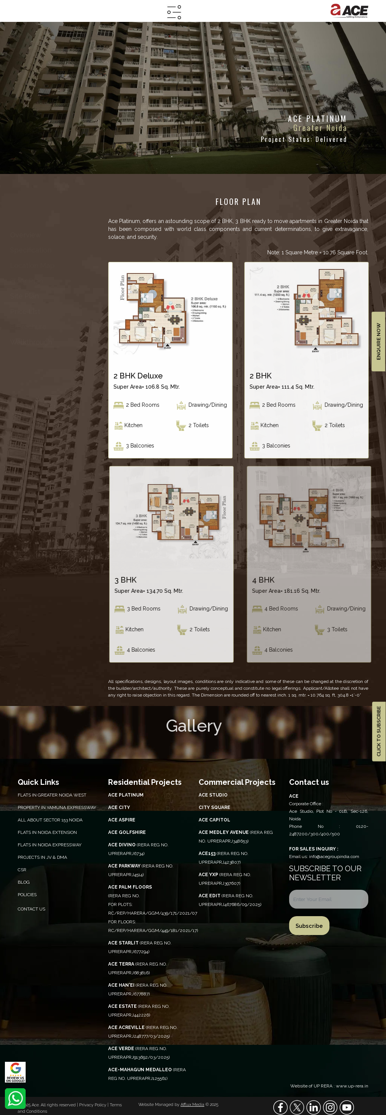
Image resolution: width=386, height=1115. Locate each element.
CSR (22, 869)
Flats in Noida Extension (47, 832)
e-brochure (30, 327)
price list (28, 311)
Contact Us (31, 909)
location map (34, 265)
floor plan (28, 281)
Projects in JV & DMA (42, 857)
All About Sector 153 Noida (50, 820)
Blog (24, 882)
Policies (27, 894)
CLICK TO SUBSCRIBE (378, 731)
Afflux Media (192, 1104)
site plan (28, 296)
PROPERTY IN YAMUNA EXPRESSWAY (57, 807)
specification (33, 250)
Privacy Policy (93, 1105)
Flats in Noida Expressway (49, 844)
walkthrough (34, 342)
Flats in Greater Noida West (52, 795)
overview (32, 235)
